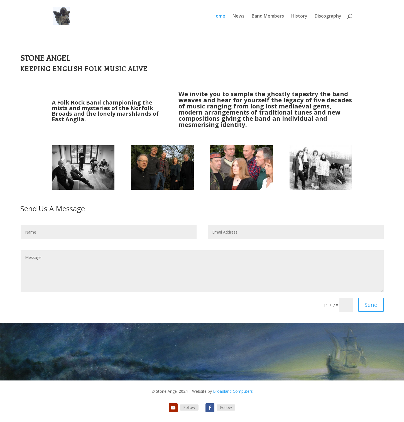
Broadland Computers (233, 391)
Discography (328, 16)
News (238, 16)
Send (371, 305)
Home (218, 16)
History (299, 16)
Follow (189, 407)
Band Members (268, 16)
